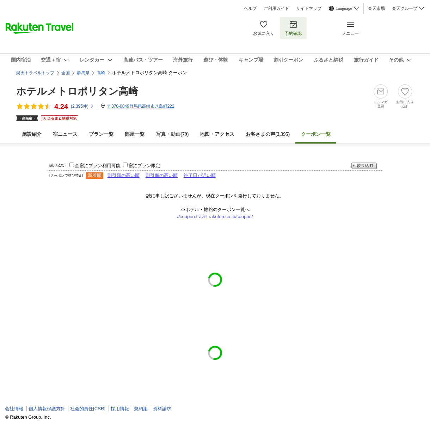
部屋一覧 (135, 134)
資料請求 (162, 408)
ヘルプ (250, 8)
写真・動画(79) (172, 134)
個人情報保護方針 (47, 408)
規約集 (141, 408)
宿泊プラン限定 (144, 165)
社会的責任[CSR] (87, 408)
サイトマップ (308, 8)
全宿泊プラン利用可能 (98, 165)
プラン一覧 (101, 134)
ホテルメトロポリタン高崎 (77, 91)
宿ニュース (65, 134)
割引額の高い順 (124, 175)
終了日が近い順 (200, 175)
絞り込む (364, 166)
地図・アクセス (217, 134)
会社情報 (14, 408)
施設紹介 (32, 134)
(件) (82, 106)
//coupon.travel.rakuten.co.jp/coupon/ (215, 216)
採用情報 (120, 408)
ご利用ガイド (276, 8)
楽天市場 (376, 8)
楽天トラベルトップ (35, 72)
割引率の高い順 (162, 175)
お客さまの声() (268, 134)
